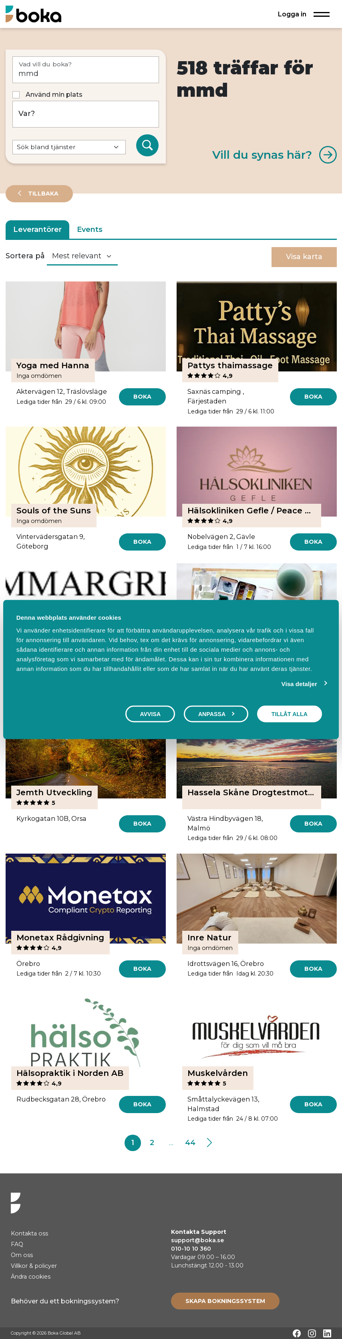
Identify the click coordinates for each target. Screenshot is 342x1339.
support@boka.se (197, 1240)
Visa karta (304, 256)
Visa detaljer (299, 683)
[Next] (209, 1143)
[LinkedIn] (327, 1333)
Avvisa (150, 714)
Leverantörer (37, 229)
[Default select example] (69, 147)
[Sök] (147, 145)
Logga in (292, 14)
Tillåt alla (290, 714)
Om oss (22, 1255)
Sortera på (25, 255)
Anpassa (216, 714)
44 (190, 1142)
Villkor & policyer (34, 1265)
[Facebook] (297, 1333)
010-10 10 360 (191, 1248)
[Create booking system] (225, 1301)
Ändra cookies (30, 1276)
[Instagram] (312, 1333)
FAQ (17, 1244)
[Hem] (33, 13)
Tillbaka (42, 193)
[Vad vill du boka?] (86, 70)
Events (90, 229)
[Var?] (86, 114)
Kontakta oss (29, 1233)
